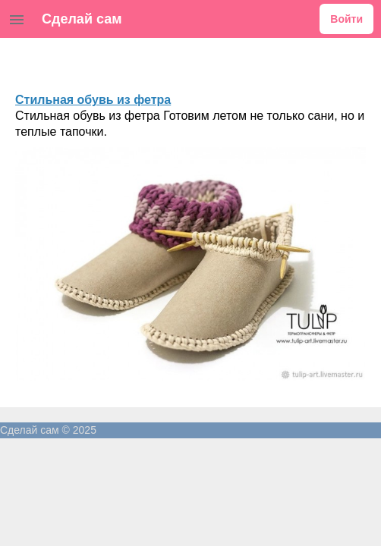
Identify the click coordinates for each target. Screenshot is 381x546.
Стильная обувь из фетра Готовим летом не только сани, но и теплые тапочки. (189, 123)
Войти (346, 19)
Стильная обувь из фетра (93, 99)
